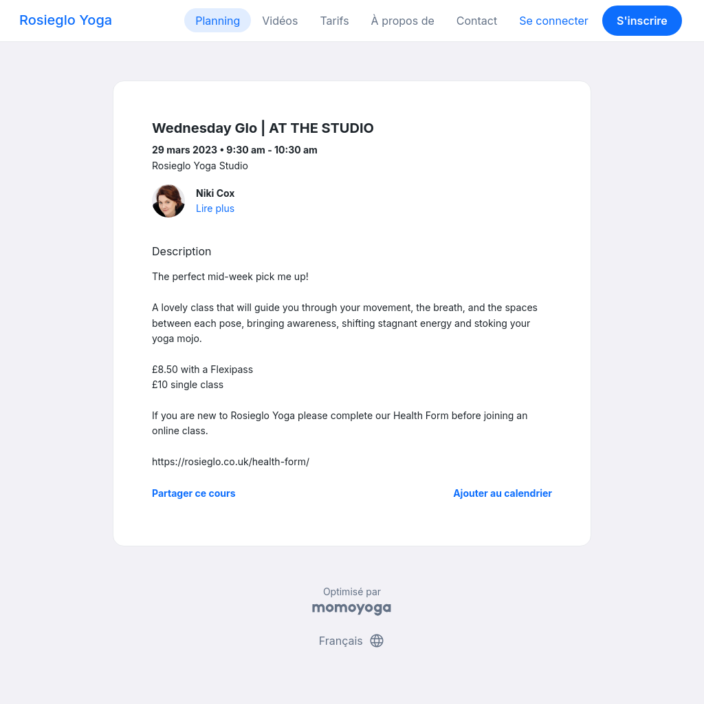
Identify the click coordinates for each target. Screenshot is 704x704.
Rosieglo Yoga (65, 20)
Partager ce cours (194, 493)
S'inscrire (642, 21)
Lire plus (215, 208)
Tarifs (334, 21)
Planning (217, 21)
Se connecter (553, 21)
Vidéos (280, 21)
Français (352, 640)
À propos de (402, 21)
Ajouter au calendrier (502, 493)
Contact (476, 21)
